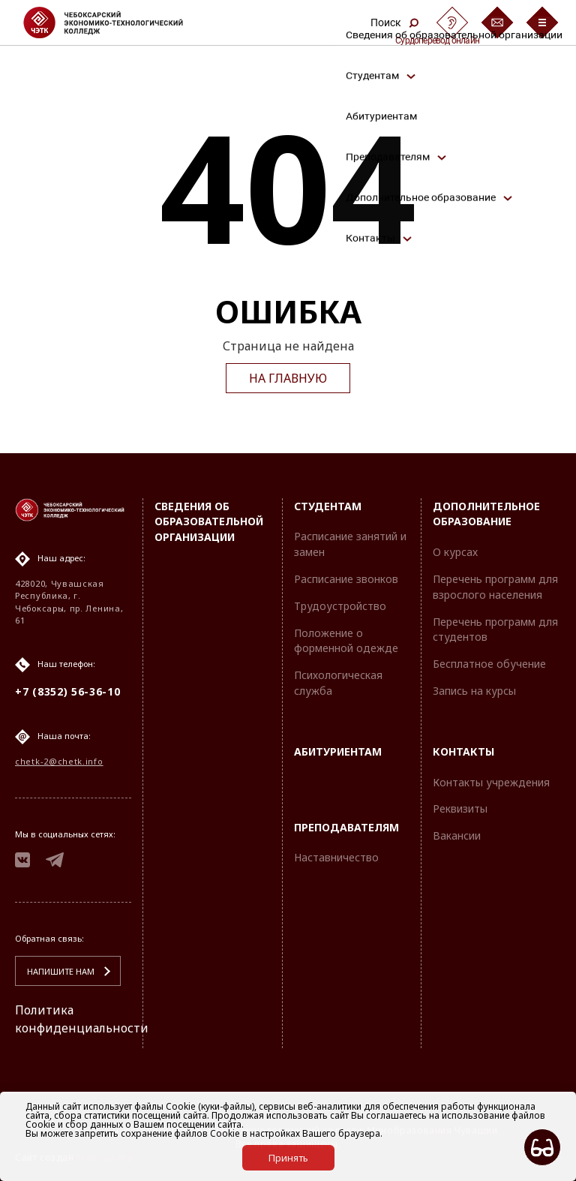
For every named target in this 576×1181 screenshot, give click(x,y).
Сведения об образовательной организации (208, 522)
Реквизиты (460, 808)
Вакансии (457, 835)
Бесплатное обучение (489, 664)
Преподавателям (346, 827)
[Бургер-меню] (542, 22)
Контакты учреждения (491, 782)
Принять (288, 1157)
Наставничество (336, 857)
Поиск (394, 23)
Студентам (328, 506)
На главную (288, 378)
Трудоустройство (340, 606)
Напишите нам (60, 971)
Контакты (463, 751)
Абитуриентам (338, 751)
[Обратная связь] (497, 22)
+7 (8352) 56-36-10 (68, 691)
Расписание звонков (346, 579)
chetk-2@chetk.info (59, 761)
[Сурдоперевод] (452, 22)
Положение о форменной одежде (346, 641)
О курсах (455, 552)
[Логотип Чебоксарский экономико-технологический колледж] (115, 22)
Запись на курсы (474, 691)
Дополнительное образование (486, 514)
